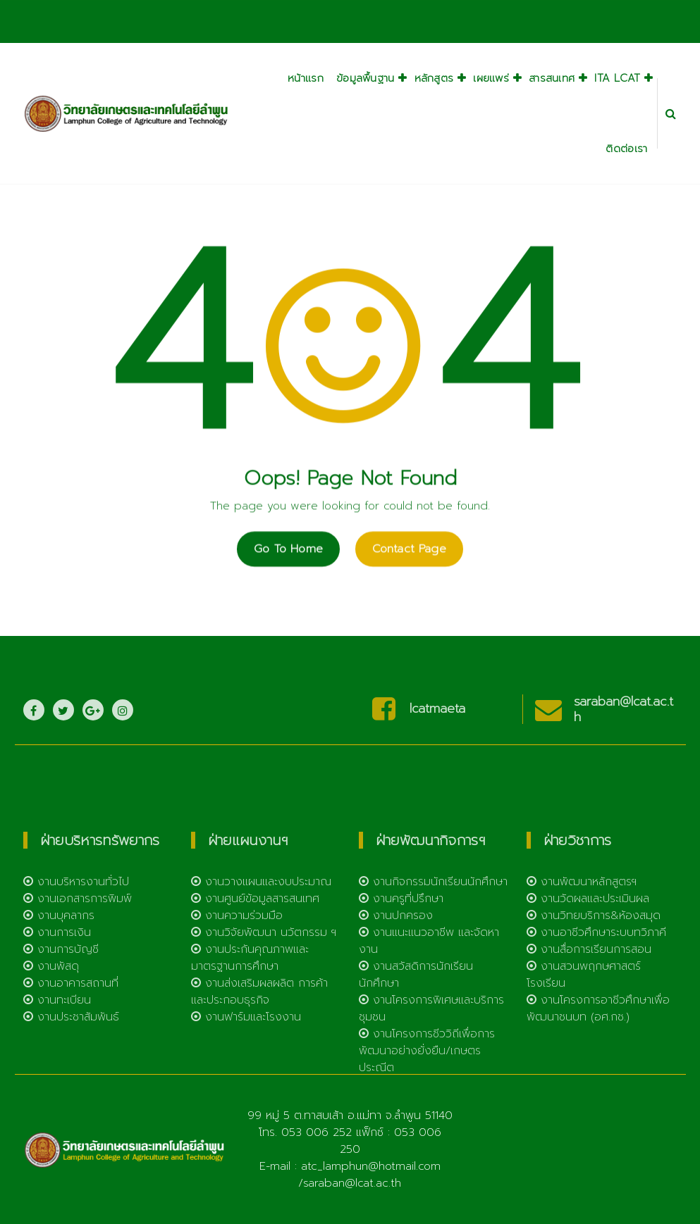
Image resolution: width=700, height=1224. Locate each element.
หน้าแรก (306, 78)
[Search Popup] (671, 113)
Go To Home (288, 571)
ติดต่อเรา (626, 148)
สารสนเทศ (552, 78)
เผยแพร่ (491, 78)
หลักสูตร (434, 78)
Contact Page (409, 571)
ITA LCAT (617, 78)
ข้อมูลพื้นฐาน (365, 78)
